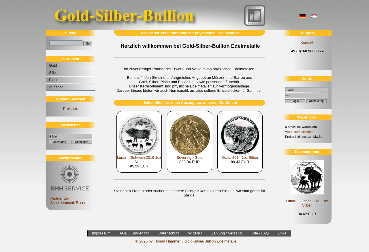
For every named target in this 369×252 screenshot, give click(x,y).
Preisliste (70, 108)
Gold (53, 65)
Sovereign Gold (190, 157)
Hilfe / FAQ (260, 233)
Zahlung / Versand (226, 233)
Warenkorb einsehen (299, 131)
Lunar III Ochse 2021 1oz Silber (307, 203)
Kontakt (306, 42)
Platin (54, 80)
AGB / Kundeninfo (134, 233)
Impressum (101, 233)
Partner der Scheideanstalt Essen (68, 198)
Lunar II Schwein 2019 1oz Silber (139, 159)
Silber (54, 72)
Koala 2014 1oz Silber (240, 157)
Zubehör (56, 87)
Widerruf (195, 233)
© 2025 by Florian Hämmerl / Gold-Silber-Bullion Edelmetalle (185, 241)
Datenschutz (168, 233)
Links (282, 233)
